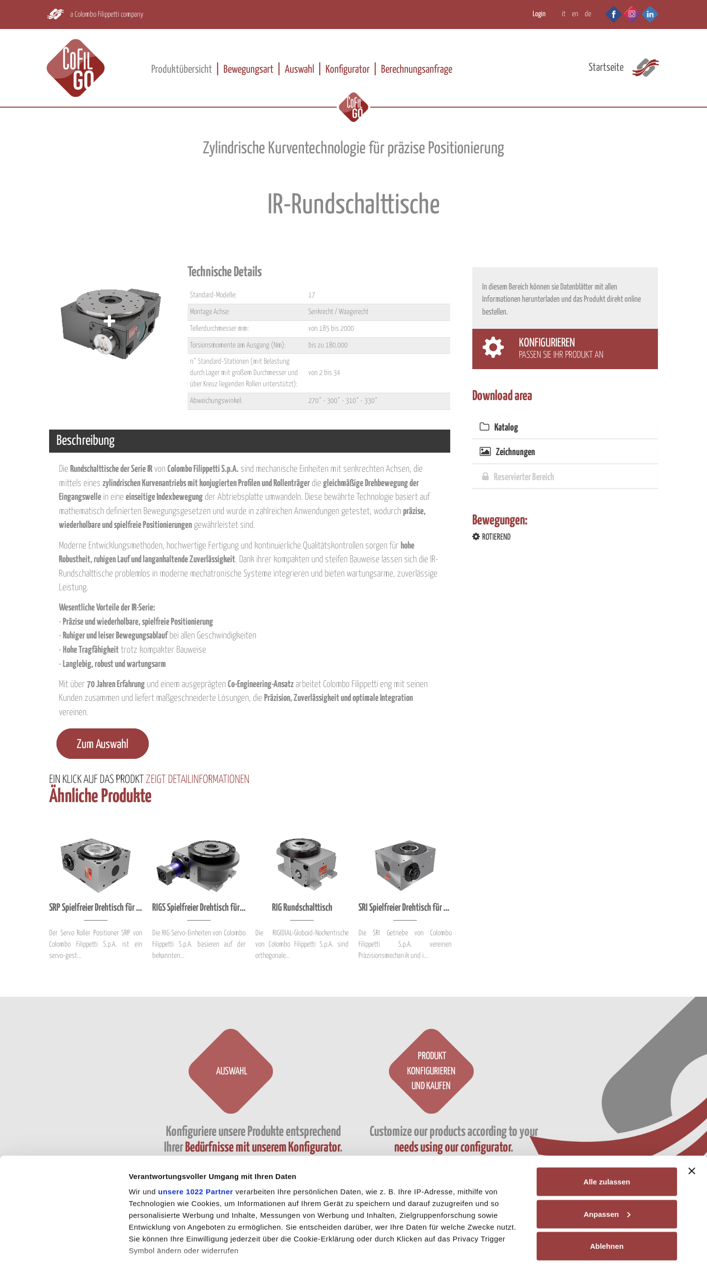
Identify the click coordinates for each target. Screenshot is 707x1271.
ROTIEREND (491, 537)
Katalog (499, 428)
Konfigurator (348, 69)
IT (564, 14)
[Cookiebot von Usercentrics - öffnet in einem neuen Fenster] (64, 1251)
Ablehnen (607, 1197)
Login (539, 14)
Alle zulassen (606, 1133)
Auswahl (299, 69)
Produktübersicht (181, 69)
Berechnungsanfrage (416, 69)
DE (588, 14)
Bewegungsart (248, 69)
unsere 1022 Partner (195, 1143)
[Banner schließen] (691, 1122)
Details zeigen (153, 1251)
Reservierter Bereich (518, 477)
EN (575, 14)
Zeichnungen (507, 452)
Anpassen (607, 1165)
